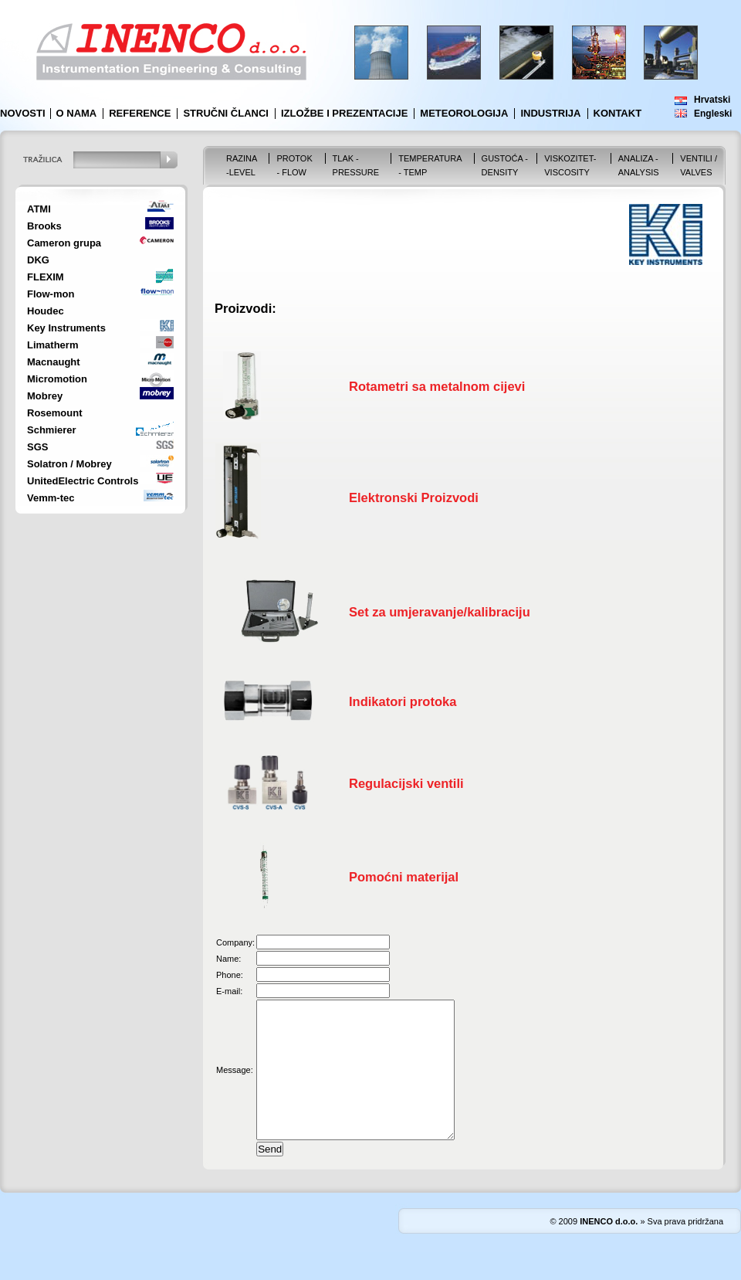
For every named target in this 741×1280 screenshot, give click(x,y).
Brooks (44, 226)
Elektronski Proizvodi (414, 497)
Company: (235, 942)
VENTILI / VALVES (698, 165)
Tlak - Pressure (356, 165)
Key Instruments (66, 328)
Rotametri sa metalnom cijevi (437, 386)
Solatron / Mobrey (69, 464)
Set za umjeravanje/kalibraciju (439, 612)
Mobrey (45, 396)
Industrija (550, 113)
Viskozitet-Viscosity (570, 165)
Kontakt (618, 113)
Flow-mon (50, 294)
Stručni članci (226, 113)
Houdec (45, 311)
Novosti (23, 113)
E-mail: (229, 991)
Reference (140, 113)
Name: (228, 958)
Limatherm (52, 345)
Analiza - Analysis (638, 165)
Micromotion (57, 379)
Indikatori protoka (402, 701)
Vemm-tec (50, 498)
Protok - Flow (294, 165)
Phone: (229, 975)
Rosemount (55, 413)
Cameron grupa (64, 243)
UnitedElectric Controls (82, 481)
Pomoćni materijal (403, 877)
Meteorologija (464, 113)
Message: (234, 1083)
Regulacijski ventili (406, 783)
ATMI (39, 209)
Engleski (713, 113)
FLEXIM (45, 277)
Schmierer (51, 430)
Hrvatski (712, 99)
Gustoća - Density (505, 165)
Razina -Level (241, 165)
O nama (76, 113)
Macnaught (53, 362)
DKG (38, 260)
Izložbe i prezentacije (344, 113)
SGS (37, 447)
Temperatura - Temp (430, 165)
